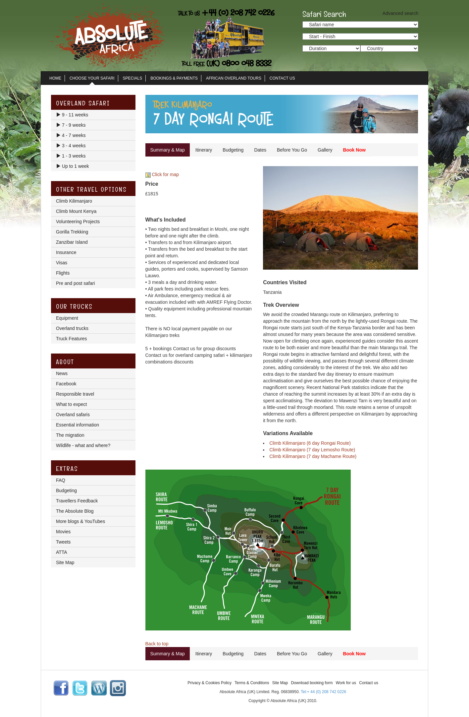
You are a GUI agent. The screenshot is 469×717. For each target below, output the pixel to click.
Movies (63, 531)
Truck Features (71, 338)
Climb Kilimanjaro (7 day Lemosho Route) (312, 449)
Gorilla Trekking (72, 231)
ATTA (61, 552)
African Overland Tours (233, 78)
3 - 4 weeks (70, 145)
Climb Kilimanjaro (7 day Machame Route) (312, 456)
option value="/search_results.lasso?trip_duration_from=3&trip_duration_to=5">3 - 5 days (331, 48)
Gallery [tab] (325, 150)
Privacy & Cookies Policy (209, 683)
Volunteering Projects (78, 221)
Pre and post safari (75, 283)
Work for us (346, 683)
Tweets (63, 542)
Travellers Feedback (77, 500)
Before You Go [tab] (292, 150)
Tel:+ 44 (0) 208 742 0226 (323, 691)
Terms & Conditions (251, 683)
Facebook (66, 383)
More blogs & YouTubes (80, 521)
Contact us (368, 683)
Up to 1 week (72, 166)
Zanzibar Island (72, 242)
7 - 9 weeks (70, 125)
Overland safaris (73, 414)
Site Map (65, 562)
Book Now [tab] (354, 150)
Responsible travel (75, 394)
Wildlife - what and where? (83, 445)
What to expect (71, 404)
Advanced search (400, 13)
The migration (70, 435)
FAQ (60, 480)
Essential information (77, 424)
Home (55, 78)
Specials (132, 78)
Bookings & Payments (174, 78)
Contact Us (282, 78)
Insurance (66, 252)
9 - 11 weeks (72, 114)
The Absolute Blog (75, 511)
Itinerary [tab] (203, 150)
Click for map (162, 174)
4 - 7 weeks (70, 135)
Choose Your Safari (92, 78)
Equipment (67, 318)
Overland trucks (72, 328)
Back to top (157, 643)
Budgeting (66, 490)
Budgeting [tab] (233, 150)
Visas (61, 262)
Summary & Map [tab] (167, 150)
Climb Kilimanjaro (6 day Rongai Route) (310, 443)
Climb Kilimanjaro (74, 201)
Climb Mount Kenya (76, 211)
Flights (63, 273)
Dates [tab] (260, 150)
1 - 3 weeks (70, 156)
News (62, 373)
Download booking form (312, 683)
